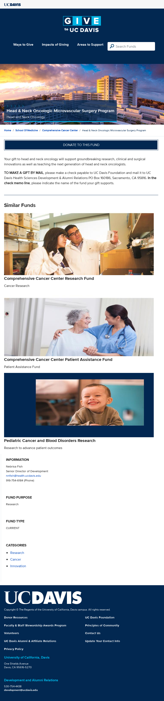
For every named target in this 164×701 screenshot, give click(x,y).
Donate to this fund (81, 144)
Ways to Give (23, 44)
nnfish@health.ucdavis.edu (23, 475)
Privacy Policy (13, 649)
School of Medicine (26, 130)
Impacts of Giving (55, 44)
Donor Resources (16, 617)
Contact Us (92, 633)
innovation (18, 566)
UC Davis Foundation (99, 617)
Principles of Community (102, 625)
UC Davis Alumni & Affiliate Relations (30, 641)
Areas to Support (90, 44)
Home (7, 130)
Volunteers (11, 633)
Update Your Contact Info (102, 641)
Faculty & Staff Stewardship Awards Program (35, 625)
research (17, 552)
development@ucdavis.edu (21, 690)
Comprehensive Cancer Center (60, 130)
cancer (15, 559)
